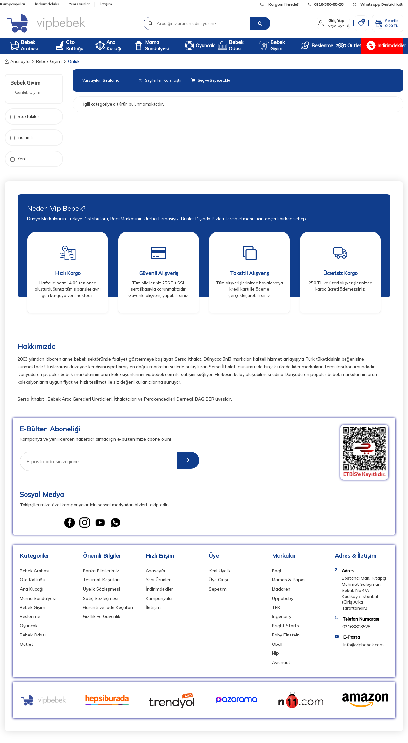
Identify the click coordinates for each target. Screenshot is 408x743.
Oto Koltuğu (69, 45)
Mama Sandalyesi (151, 45)
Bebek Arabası (24, 45)
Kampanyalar (12, 4)
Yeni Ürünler (79, 4)
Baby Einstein (286, 637)
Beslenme (316, 45)
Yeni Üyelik (220, 573)
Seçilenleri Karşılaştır (160, 80)
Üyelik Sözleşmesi (101, 591)
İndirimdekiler (47, 4)
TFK (276, 610)
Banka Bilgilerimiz (101, 573)
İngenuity (281, 619)
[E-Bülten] (184, 461)
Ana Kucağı (108, 45)
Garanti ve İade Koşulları (108, 610)
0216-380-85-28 (325, 4)
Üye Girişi (218, 582)
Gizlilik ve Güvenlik (101, 619)
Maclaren (281, 591)
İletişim (105, 4)
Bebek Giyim (272, 45)
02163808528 (356, 629)
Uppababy (282, 600)
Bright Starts (285, 628)
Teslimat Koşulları (101, 582)
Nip (275, 655)
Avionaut (281, 664)
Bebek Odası (230, 45)
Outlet (348, 45)
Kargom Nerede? (279, 4)
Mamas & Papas (289, 582)
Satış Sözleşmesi (100, 600)
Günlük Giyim (27, 92)
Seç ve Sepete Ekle (210, 80)
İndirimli (21, 137)
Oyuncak (199, 45)
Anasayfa (17, 61)
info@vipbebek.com (363, 647)
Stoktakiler (24, 116)
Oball (277, 646)
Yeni (18, 159)
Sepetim (218, 591)
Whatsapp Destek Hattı (378, 4)
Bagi (276, 573)
